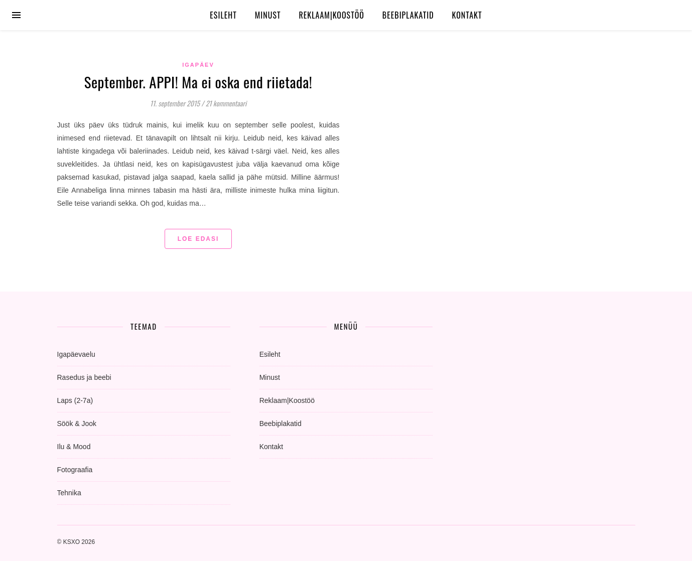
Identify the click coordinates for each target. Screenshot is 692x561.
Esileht (223, 15)
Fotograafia (75, 470)
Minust (268, 15)
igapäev (198, 65)
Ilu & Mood (74, 447)
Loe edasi (198, 238)
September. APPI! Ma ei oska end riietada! (198, 81)
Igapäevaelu (76, 354)
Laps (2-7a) (75, 400)
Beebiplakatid (408, 15)
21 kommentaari (226, 103)
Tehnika (69, 493)
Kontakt (467, 15)
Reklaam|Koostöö (331, 15)
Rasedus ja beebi (84, 377)
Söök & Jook (77, 423)
